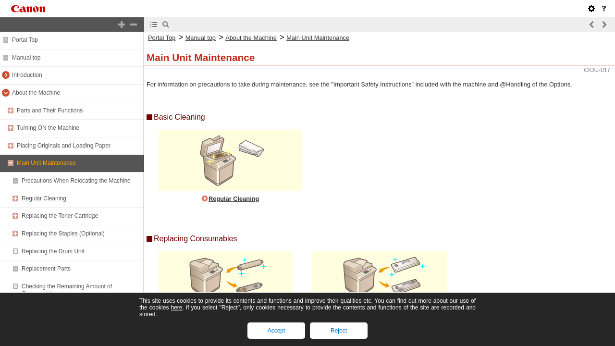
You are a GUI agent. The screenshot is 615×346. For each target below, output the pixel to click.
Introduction (27, 75)
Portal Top (25, 40)
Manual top (26, 57)
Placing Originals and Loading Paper (64, 145)
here (176, 307)
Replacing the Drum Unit (53, 251)
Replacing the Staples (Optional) (63, 233)
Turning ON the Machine (48, 127)
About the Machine (36, 92)
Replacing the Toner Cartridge (60, 215)
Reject (339, 330)
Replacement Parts (46, 268)
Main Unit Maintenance (46, 163)
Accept (276, 330)
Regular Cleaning (44, 198)
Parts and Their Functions (50, 110)
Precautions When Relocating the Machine (76, 180)
